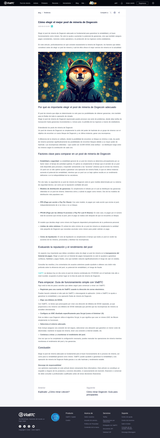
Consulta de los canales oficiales (127, 428)
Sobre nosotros (89, 417)
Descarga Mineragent (128, 432)
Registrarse (142, 3)
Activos (35, 3)
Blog (77, 3)
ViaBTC (41, 273)
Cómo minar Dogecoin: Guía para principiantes (102, 393)
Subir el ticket (126, 424)
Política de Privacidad (91, 424)
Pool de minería (25, 3)
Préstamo (44, 3)
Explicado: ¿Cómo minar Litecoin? (54, 392)
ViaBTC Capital (71, 417)
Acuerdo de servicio (90, 420)
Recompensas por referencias (109, 421)
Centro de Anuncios (128, 420)
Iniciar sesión (130, 3)
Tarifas (105, 417)
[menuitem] (25, 3)
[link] (39, 13)
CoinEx (68, 420)
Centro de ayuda (127, 417)
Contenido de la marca (91, 427)
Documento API (108, 429)
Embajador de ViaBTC (110, 425)
